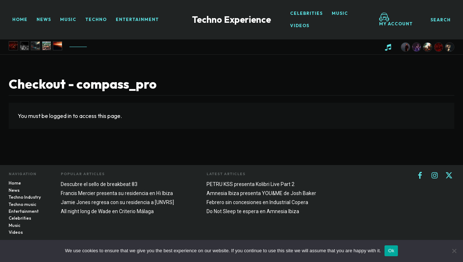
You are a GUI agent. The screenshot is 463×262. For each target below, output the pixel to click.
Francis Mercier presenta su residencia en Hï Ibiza (117, 193)
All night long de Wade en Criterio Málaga (107, 211)
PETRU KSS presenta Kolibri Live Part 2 (250, 184)
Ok (391, 250)
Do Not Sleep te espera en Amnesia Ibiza (253, 211)
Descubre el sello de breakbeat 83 (99, 184)
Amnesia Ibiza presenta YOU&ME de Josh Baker (261, 193)
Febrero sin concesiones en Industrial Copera (257, 202)
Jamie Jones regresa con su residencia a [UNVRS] (117, 202)
